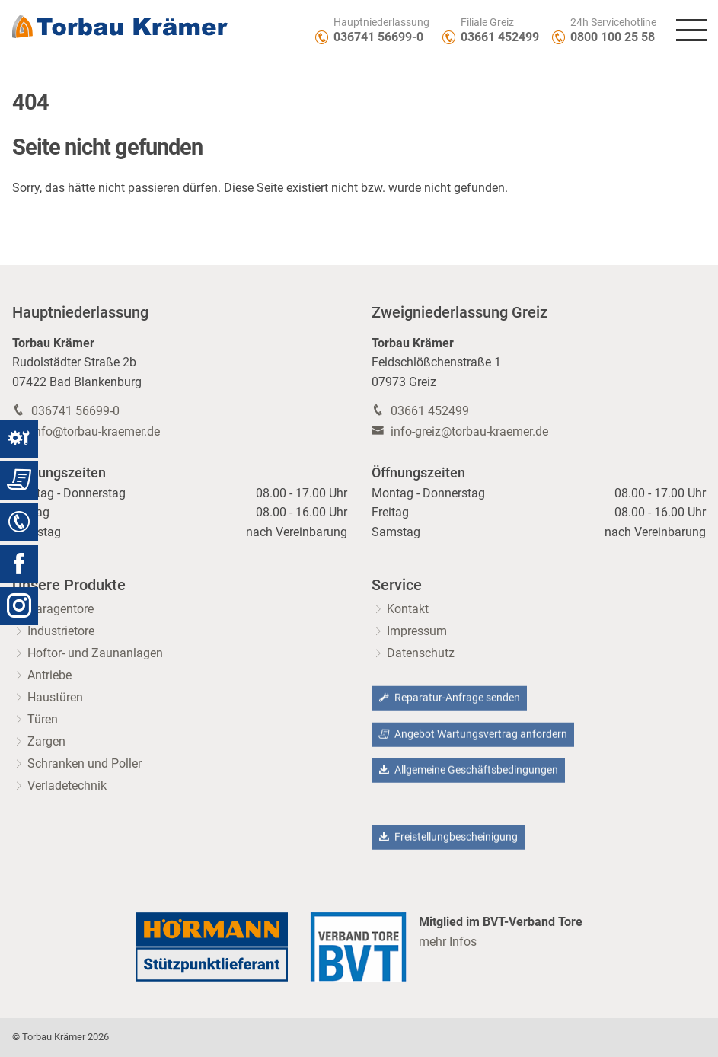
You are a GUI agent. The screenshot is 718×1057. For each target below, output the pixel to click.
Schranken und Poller (84, 763)
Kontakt (408, 609)
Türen (42, 719)
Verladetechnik (67, 785)
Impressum (417, 631)
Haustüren (55, 697)
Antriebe (49, 675)
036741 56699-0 (378, 37)
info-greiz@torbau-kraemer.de (469, 431)
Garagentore (60, 609)
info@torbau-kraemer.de (95, 431)
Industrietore (60, 631)
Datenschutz (421, 653)
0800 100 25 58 (612, 37)
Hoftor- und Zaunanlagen (95, 653)
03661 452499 (500, 37)
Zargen (46, 741)
